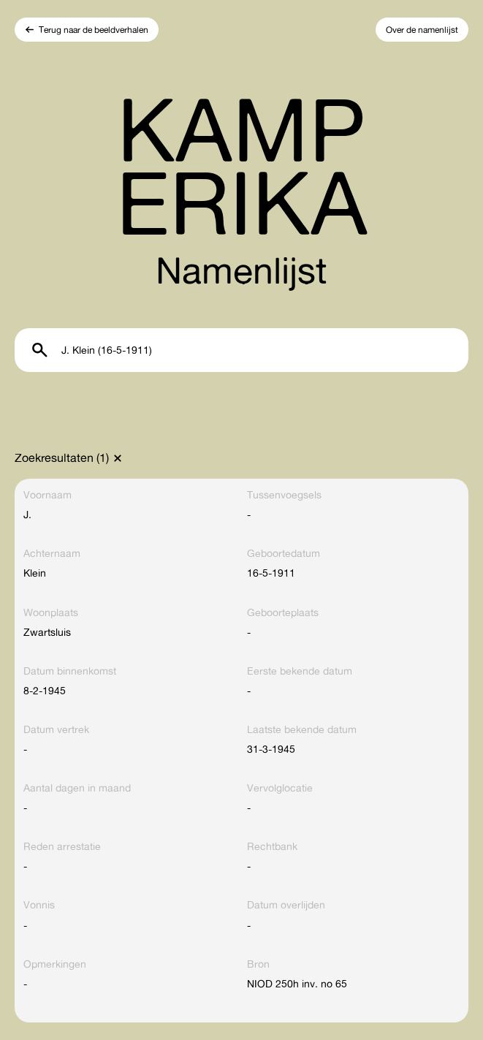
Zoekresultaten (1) (62, 457)
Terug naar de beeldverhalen (93, 29)
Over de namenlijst (422, 29)
